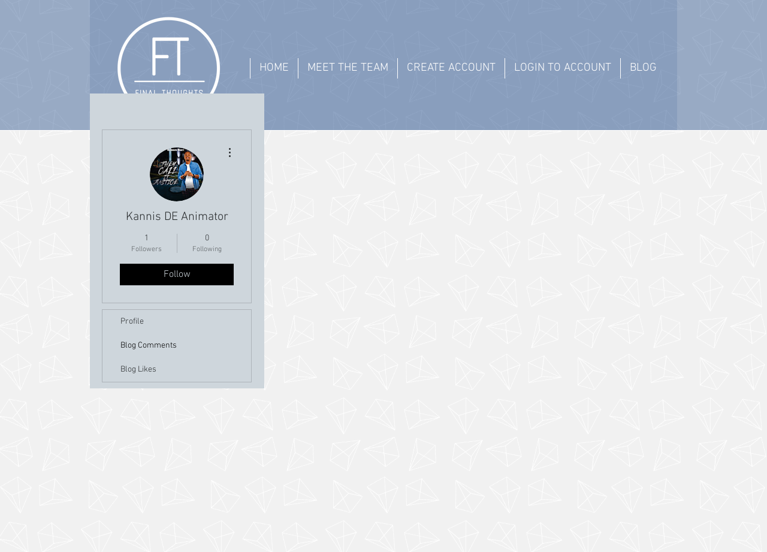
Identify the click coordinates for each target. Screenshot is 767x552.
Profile (132, 321)
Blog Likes (138, 369)
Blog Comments (148, 345)
